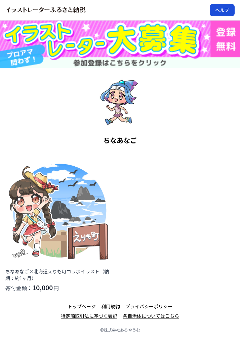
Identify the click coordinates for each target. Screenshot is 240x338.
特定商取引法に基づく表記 (89, 315)
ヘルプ (222, 10)
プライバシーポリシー (148, 306)
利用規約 (110, 306)
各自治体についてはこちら (151, 315)
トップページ (82, 306)
